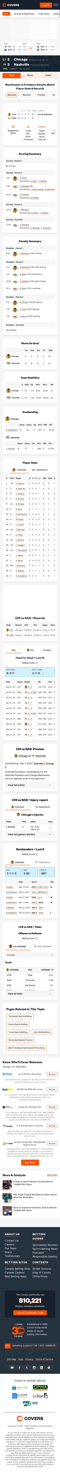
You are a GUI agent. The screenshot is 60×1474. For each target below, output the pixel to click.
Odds (56, 13)
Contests (40, 1262)
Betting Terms (30, 663)
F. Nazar (19, 560)
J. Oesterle (24, 281)
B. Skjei (23, 274)
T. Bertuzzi (20, 530)
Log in (46, 5)
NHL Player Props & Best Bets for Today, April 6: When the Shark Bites (35, 1195)
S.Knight (9, 887)
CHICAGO (17, 807)
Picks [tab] (30, 75)
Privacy (29, 1359)
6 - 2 (30, 687)
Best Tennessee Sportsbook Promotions (26, 1048)
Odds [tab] (48, 75)
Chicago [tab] (19, 470)
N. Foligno (20, 504)
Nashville (21, 64)
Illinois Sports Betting (17, 1024)
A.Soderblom (11, 892)
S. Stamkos (24, 186)
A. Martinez (24, 267)
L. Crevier (20, 524)
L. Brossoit (10, 827)
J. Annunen (10, 448)
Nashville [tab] (40, 470)
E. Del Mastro (21, 514)
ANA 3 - (37, 902)
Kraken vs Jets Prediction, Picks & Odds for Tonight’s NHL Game (33, 1182)
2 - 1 (30, 724)
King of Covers (41, 1272)
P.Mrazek (10, 907)
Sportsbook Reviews (45, 1245)
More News (52, 1175)
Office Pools (39, 1276)
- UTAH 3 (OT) (40, 887)
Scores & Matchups (24, 13)
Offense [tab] (17, 946)
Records (27, 95)
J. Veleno (19, 555)
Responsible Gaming (44, 1256)
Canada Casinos (14, 1272)
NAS (11, 635)
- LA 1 (37, 897)
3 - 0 (30, 708)
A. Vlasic (23, 178)
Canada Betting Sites (17, 1268)
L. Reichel (20, 540)
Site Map (11, 1359)
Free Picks (44, 13)
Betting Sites (16, 1262)
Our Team (10, 1248)
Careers (9, 1244)
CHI (11, 630)
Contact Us (12, 1240)
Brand (8, 1252)
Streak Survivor (41, 1268)
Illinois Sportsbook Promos (20, 1040)
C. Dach (23, 309)
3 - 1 (30, 729)
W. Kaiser (19, 519)
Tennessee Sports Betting (20, 1016)
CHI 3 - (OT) (40, 892)
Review (52, 1074)
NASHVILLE (42, 807)
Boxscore (12, 95)
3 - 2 (30, 697)
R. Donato (24, 302)
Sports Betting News (45, 1248)
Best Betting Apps (16, 1276)
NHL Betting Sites (42, 1032)
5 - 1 (30, 703)
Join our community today (30, 1312)
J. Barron (23, 316)
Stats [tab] (11, 75)
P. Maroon (20, 483)
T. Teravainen (21, 550)
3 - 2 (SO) (32, 692)
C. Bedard (20, 571)
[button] (30, 785)
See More (30, 1162)
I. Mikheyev (24, 210)
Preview (41, 95)
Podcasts (38, 1252)
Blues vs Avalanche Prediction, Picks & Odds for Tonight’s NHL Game (35, 1209)
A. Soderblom (11, 430)
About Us (12, 1234)
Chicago (21, 59)
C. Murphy (20, 494)
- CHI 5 (37, 907)
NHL (6, 13)
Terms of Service (44, 1359)
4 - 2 (30, 719)
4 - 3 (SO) (32, 713)
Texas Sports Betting (17, 1032)
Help (20, 1359)
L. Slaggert (20, 545)
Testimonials (12, 1256)
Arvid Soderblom (46, 114)
